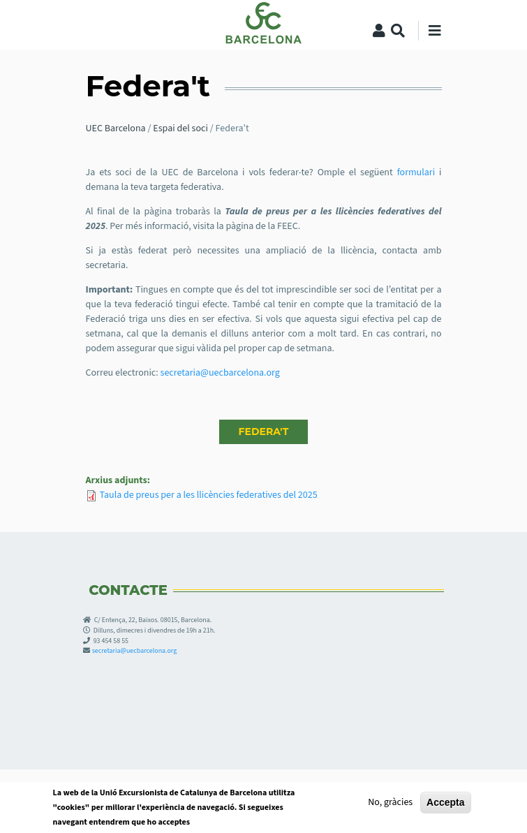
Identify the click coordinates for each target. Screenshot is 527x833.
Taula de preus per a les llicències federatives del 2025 (209, 495)
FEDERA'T (264, 431)
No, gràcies (390, 806)
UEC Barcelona (116, 128)
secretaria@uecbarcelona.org (220, 373)
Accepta (445, 806)
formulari (418, 172)
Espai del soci (180, 128)
